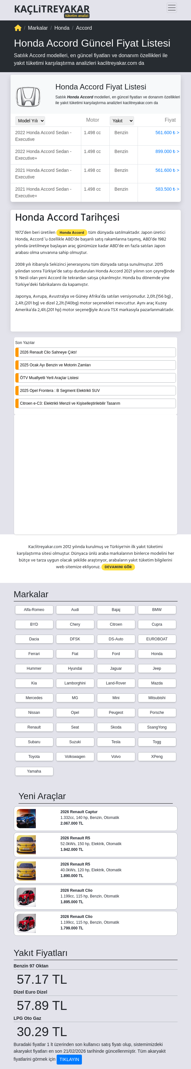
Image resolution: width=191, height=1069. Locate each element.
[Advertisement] (95, 475)
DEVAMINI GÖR (118, 567)
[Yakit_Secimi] (122, 120)
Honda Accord (72, 233)
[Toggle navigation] (172, 8)
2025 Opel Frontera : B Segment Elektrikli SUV (60, 390)
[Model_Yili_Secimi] (30, 120)
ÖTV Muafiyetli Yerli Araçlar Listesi (49, 378)
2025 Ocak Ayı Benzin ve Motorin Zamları (55, 365)
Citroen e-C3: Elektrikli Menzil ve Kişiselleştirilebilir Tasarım (70, 403)
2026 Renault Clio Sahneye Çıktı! (48, 352)
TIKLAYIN (69, 1059)
